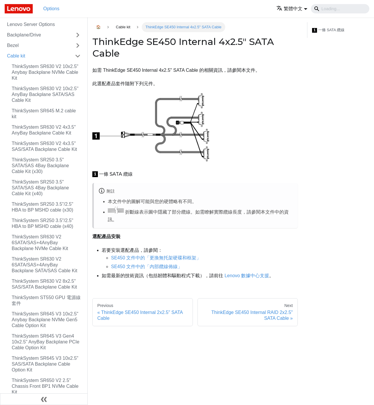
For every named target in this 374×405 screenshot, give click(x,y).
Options (51, 8)
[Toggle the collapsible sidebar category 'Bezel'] (77, 45)
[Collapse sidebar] (44, 399)
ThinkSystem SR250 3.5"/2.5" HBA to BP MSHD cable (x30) (42, 207)
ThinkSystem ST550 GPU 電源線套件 (46, 300)
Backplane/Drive (24, 34)
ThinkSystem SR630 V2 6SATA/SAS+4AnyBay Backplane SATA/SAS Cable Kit (44, 264)
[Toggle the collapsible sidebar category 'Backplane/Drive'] (77, 35)
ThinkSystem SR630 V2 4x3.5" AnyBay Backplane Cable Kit (44, 130)
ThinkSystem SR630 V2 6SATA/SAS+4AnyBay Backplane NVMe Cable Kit (40, 242)
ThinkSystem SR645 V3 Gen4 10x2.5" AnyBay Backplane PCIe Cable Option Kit (45, 342)
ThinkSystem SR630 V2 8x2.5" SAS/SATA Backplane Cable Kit (44, 284)
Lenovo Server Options (31, 24)
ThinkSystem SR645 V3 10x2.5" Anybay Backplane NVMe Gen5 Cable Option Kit (45, 319)
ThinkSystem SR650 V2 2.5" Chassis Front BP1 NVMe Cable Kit (45, 386)
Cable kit (16, 55)
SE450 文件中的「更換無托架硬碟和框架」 (156, 257)
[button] (291, 8)
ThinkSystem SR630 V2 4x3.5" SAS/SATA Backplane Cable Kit (44, 146)
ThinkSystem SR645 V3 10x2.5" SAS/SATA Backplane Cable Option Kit (45, 364)
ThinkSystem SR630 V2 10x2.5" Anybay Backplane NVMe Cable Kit (45, 72)
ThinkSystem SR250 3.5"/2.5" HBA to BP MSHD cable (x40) (42, 223)
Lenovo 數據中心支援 (246, 275)
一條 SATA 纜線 (328, 30)
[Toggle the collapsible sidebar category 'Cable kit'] (77, 56)
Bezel (13, 45)
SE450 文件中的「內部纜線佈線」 (146, 266)
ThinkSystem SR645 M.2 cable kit (44, 113)
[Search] (340, 8)
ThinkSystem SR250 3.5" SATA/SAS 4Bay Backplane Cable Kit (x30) (40, 165)
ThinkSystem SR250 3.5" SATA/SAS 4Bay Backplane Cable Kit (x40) (40, 187)
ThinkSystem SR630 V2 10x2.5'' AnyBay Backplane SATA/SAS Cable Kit (45, 94)
